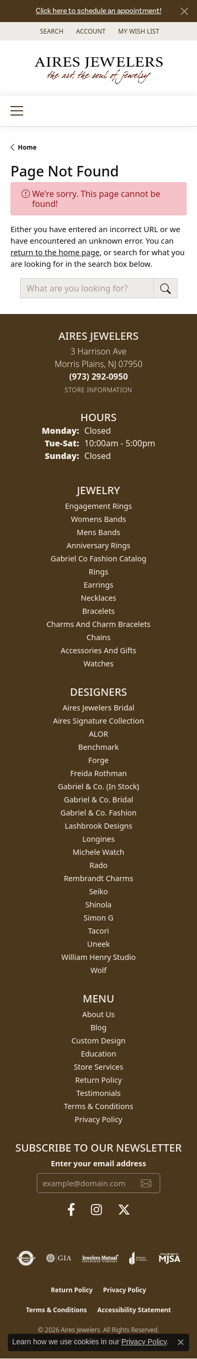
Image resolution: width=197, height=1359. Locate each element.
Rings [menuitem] (98, 572)
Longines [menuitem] (98, 839)
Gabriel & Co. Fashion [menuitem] (98, 813)
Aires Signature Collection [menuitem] (98, 721)
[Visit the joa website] (138, 1258)
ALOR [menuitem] (98, 734)
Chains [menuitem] (99, 637)
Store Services (98, 1067)
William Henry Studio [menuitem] (98, 957)
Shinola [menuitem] (99, 905)
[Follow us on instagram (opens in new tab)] (96, 1210)
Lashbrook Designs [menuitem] (98, 826)
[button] (51, 31)
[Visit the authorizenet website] (26, 1258)
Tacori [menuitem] (98, 931)
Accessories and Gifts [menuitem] (99, 650)
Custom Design (98, 1041)
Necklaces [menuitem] (98, 598)
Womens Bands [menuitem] (98, 519)
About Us (98, 1014)
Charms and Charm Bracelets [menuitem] (98, 624)
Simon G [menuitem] (98, 918)
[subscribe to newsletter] (146, 1183)
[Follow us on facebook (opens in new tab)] (71, 1210)
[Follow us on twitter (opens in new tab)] (124, 1210)
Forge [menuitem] (98, 760)
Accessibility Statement (134, 1309)
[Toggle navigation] (17, 111)
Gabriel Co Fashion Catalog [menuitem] (98, 558)
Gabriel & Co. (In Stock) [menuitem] (98, 786)
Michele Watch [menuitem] (98, 852)
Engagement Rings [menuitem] (98, 506)
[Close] (184, 11)
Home (27, 147)
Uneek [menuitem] (98, 944)
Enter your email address (98, 1163)
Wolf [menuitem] (98, 970)
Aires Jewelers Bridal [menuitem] (98, 708)
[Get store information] (98, 389)
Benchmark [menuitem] (98, 747)
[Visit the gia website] (58, 1258)
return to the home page (55, 252)
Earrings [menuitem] (98, 585)
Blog (98, 1027)
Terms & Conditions (98, 1106)
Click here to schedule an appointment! (98, 11)
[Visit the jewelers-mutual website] (100, 1258)
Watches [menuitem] (98, 663)
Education (98, 1054)
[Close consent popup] (181, 1342)
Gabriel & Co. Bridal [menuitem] (98, 799)
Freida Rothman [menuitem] (98, 773)
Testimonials (98, 1093)
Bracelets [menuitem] (98, 611)
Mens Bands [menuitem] (98, 532)
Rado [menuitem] (98, 865)
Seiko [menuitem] (98, 891)
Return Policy (98, 1080)
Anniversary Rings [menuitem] (98, 545)
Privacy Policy (98, 1119)
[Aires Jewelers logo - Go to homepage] (98, 68)
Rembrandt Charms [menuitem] (98, 878)
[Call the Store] (98, 376)
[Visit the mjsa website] (169, 1258)
